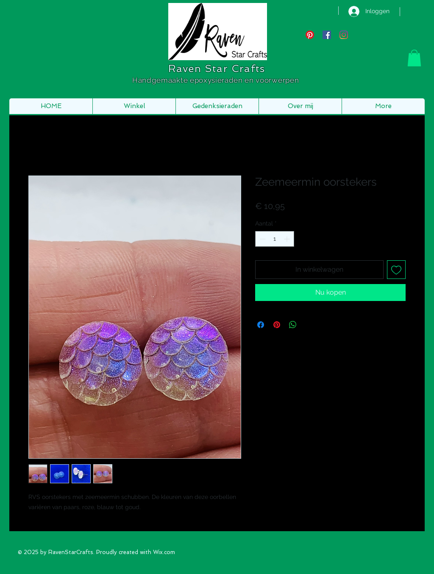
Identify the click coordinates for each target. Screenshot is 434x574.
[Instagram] (343, 35)
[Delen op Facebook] (261, 325)
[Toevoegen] (396, 269)
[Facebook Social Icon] (327, 35)
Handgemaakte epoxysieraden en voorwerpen (216, 80)
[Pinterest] (310, 35)
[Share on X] (309, 325)
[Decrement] (261, 238)
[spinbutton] (274, 238)
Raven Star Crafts (216, 68)
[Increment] (287, 238)
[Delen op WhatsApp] (293, 325)
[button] (414, 58)
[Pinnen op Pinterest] (277, 325)
